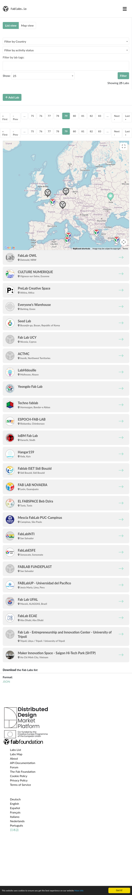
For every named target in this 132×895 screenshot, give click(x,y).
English (14, 803)
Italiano (14, 816)
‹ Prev (15, 117)
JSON (6, 681)
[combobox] (66, 41)
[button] (66, 191)
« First (4, 117)
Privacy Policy (19, 780)
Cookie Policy (18, 776)
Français (15, 812)
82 (91, 115)
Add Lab (12, 97)
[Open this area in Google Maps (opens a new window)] (10, 247)
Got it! (119, 890)
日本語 (14, 829)
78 (57, 115)
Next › (116, 117)
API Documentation (22, 763)
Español (15, 808)
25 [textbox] (14, 76)
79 (66, 115)
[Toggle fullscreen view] (123, 146)
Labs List (15, 749)
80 (74, 115)
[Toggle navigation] (124, 8)
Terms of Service (20, 784)
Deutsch (15, 799)
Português (16, 825)
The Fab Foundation (22, 771)
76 (40, 115)
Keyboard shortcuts (81, 249)
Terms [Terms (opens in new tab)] (125, 249)
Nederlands (17, 821)
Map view (27, 25)
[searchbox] (5, 65)
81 (82, 115)
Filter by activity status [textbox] (19, 50)
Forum (14, 767)
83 (99, 115)
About (14, 758)
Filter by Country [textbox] (15, 41)
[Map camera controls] (123, 242)
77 (49, 115)
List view (11, 25)
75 (32, 115)
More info (87, 890)
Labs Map (16, 754)
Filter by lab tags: (13, 57)
